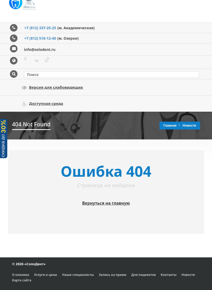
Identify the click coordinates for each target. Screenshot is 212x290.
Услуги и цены (45, 275)
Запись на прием (112, 275)
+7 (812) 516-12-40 (40, 38)
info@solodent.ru (39, 49)
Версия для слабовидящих (52, 87)
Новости (189, 125)
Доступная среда (42, 103)
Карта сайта (21, 280)
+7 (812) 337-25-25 (40, 27)
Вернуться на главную (106, 203)
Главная (170, 125)
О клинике (20, 275)
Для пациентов (143, 275)
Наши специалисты (78, 275)
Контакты (168, 275)
